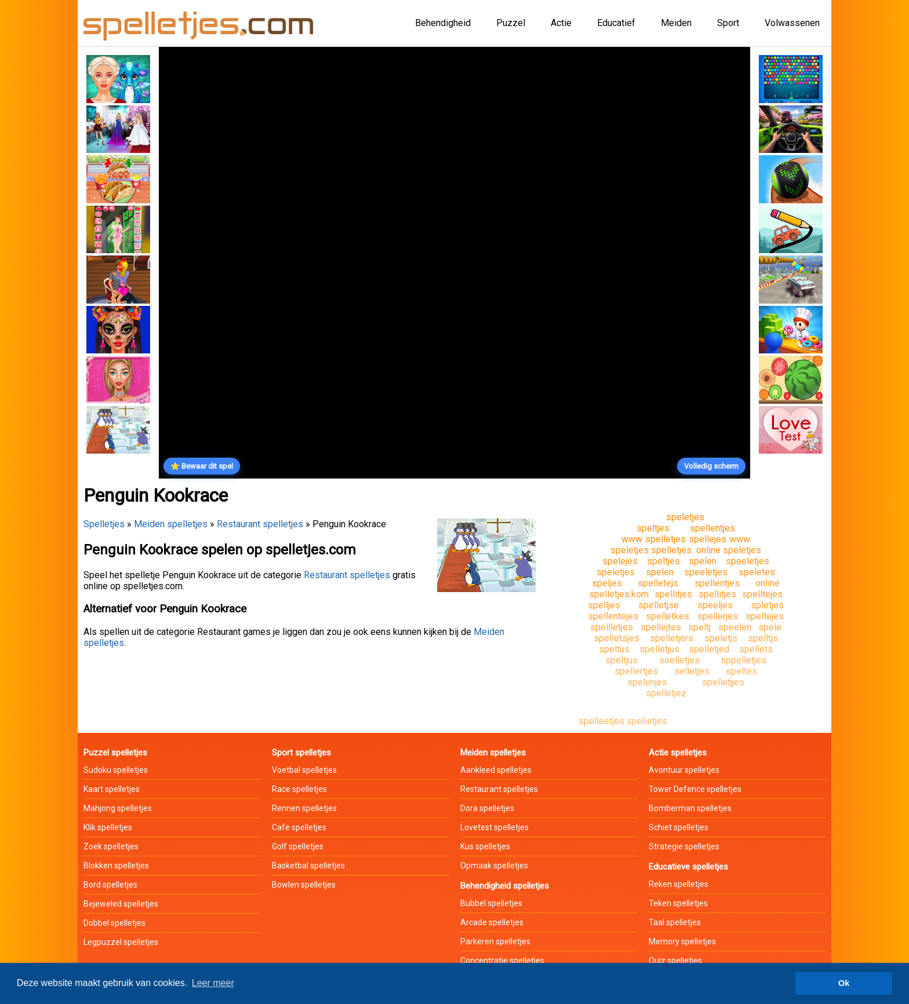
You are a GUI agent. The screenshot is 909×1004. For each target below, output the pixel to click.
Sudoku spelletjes (115, 770)
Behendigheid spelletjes (504, 886)
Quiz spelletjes (675, 960)
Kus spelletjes (485, 846)
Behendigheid (443, 22)
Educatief (616, 22)
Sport (728, 22)
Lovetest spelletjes (494, 827)
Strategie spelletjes (684, 846)
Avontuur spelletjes (684, 770)
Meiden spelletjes (171, 524)
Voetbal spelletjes (304, 770)
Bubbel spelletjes (491, 903)
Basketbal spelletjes (308, 865)
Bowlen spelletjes (304, 884)
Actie (561, 22)
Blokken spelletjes (116, 865)
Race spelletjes (299, 789)
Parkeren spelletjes (495, 941)
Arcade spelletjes (491, 922)
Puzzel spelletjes (115, 752)
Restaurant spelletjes (260, 524)
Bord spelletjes (110, 884)
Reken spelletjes (678, 884)
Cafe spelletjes (299, 827)
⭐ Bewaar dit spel (201, 466)
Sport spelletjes (301, 752)
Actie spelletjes (678, 752)
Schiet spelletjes (678, 827)
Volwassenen (792, 22)
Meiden (676, 22)
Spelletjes (104, 524)
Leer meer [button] (213, 983)
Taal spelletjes (675, 922)
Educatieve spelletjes (688, 866)
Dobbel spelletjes (114, 923)
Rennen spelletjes (304, 808)
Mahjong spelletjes (117, 808)
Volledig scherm (711, 466)
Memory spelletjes (682, 941)
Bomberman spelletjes (690, 808)
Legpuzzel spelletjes (120, 942)
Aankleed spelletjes (496, 770)
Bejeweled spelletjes (120, 903)
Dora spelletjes (487, 808)
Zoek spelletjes (111, 846)
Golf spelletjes (297, 846)
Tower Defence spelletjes (695, 789)
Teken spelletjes (678, 903)
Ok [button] (843, 983)
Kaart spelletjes (111, 789)
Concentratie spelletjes (502, 960)
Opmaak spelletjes (494, 865)
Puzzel (510, 22)
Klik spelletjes (107, 827)
